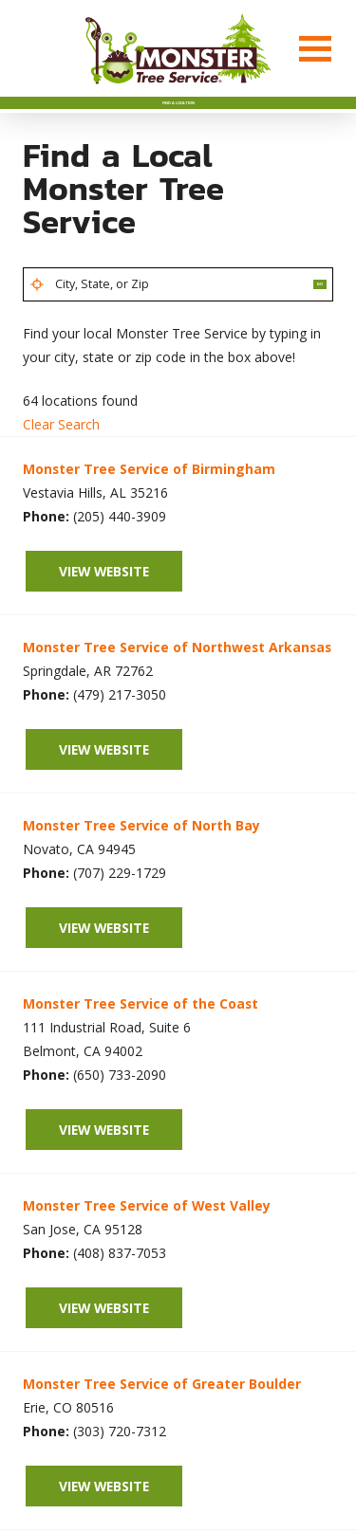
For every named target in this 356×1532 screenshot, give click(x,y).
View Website (104, 614)
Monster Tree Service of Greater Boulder (162, 1427)
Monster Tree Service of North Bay (141, 869)
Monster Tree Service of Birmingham (149, 512)
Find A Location (178, 117)
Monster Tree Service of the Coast (140, 1047)
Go (305, 320)
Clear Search (61, 468)
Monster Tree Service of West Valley (147, 1249)
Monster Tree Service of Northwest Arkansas (177, 691)
